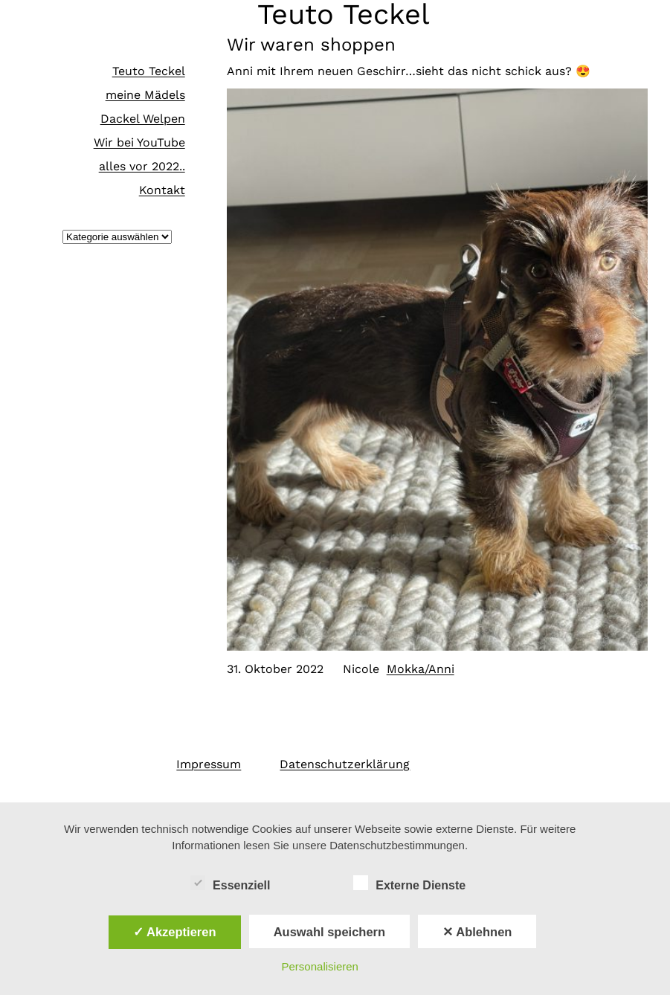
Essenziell (230, 883)
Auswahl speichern (329, 931)
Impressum (208, 764)
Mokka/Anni (420, 669)
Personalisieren (320, 966)
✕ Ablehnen (477, 931)
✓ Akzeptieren (174, 931)
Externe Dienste (409, 883)
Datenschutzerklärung (345, 764)
